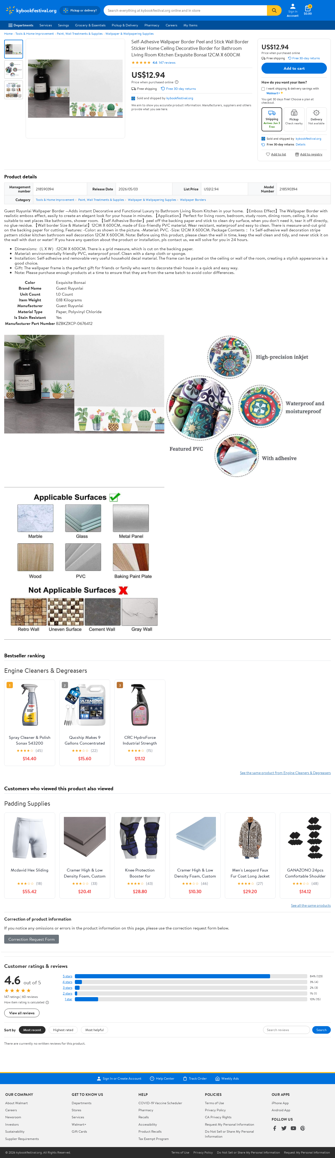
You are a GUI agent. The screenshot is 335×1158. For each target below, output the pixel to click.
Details (300, 144)
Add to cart (294, 68)
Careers (171, 25)
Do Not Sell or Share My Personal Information (248, 1152)
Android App (281, 1110)
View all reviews (22, 1012)
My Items (190, 25)
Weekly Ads (227, 1078)
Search (321, 1029)
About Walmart (16, 1103)
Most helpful (94, 1029)
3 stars (67, 988)
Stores (76, 1110)
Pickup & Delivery (125, 25)
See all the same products (311, 905)
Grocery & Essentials (90, 25)
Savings (63, 25)
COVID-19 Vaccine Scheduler (160, 1103)
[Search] (274, 10)
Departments (20, 25)
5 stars (67, 976)
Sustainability (15, 1131)
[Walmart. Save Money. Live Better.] (30, 10)
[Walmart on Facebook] (274, 1128)
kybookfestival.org (179, 98)
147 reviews (167, 63)
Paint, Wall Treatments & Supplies (80, 33)
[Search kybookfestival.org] (185, 10)
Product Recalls (149, 1131)
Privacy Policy (215, 1110)
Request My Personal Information (229, 1124)
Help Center (162, 1078)
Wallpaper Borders (193, 199)
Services (46, 25)
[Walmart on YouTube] (293, 1128)
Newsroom (13, 1117)
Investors (12, 1124)
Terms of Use (214, 1103)
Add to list (276, 154)
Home (8, 33)
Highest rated (63, 1029)
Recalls (143, 1117)
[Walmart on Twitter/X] (284, 1128)
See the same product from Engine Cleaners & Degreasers (285, 772)
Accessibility (147, 1124)
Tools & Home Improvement (34, 33)
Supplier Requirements (22, 1138)
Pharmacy (151, 25)
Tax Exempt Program (153, 1138)
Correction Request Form (31, 939)
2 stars (67, 993)
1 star (68, 999)
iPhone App (280, 1103)
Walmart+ (79, 1124)
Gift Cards (79, 1131)
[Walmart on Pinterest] (303, 1128)
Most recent (32, 1029)
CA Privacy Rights (218, 1117)
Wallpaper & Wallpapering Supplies (129, 33)
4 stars (67, 982)
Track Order (195, 1078)
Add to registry (308, 154)
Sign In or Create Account (119, 1078)
